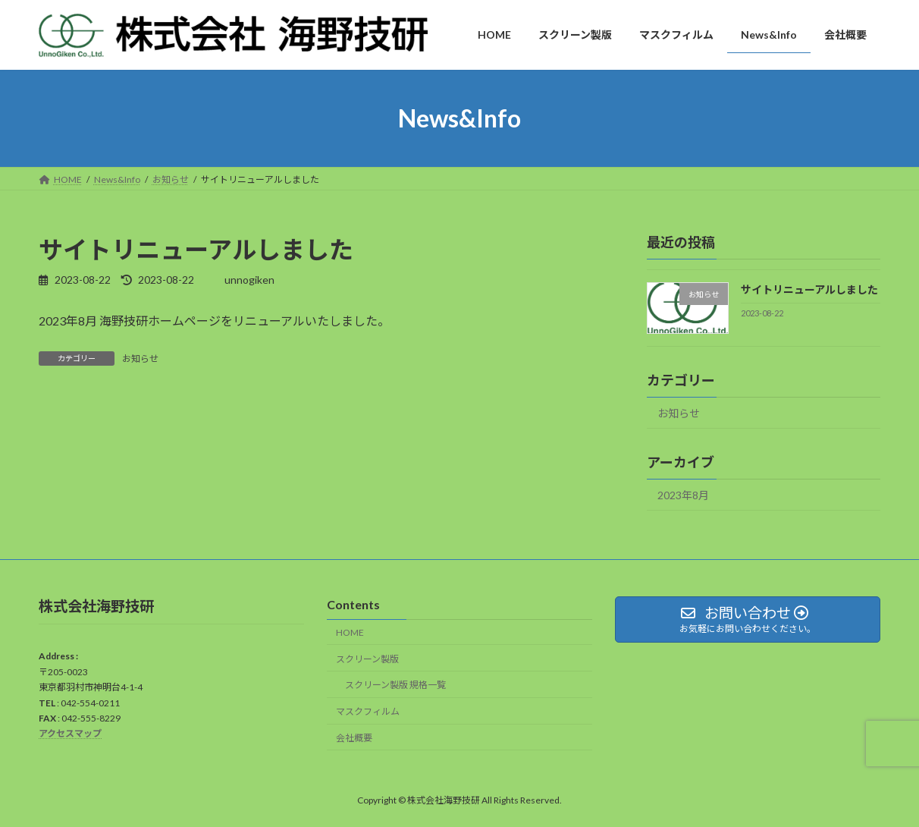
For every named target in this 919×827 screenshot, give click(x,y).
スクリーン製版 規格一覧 (395, 684)
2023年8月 (683, 495)
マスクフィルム (368, 711)
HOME (350, 632)
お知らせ (140, 358)
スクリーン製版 (367, 659)
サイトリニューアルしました (809, 289)
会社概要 (354, 738)
